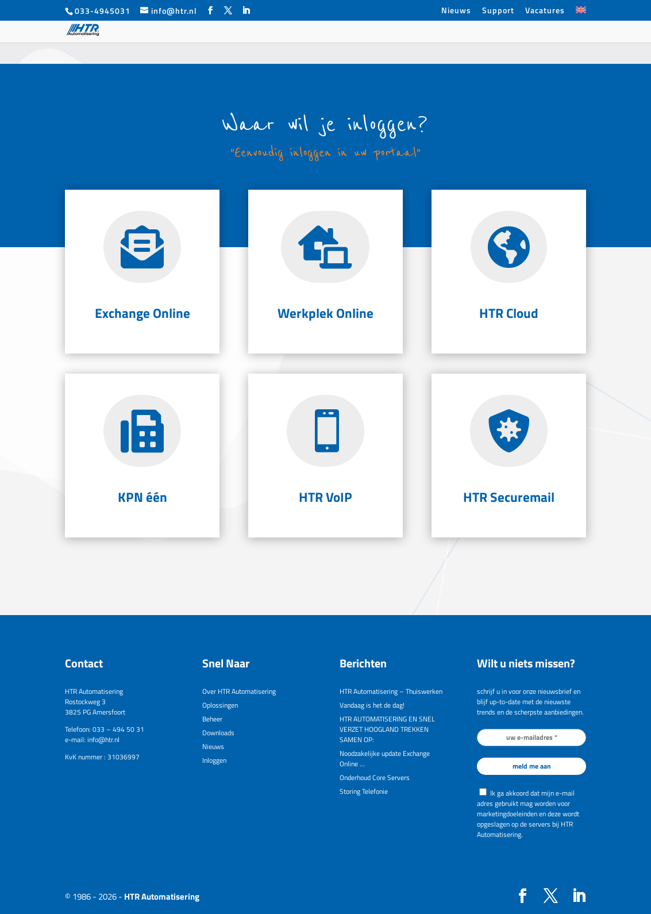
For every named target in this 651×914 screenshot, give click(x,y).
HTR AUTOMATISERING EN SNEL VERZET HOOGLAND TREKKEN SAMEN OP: (387, 729)
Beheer (212, 718)
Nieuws (456, 11)
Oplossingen (220, 705)
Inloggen (214, 760)
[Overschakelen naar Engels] (581, 13)
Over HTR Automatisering (239, 691)
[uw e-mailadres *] (531, 737)
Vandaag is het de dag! (372, 705)
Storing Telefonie (364, 791)
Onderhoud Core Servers (375, 777)
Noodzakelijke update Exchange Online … (385, 758)
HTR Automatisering (161, 896)
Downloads (218, 732)
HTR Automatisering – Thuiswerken (391, 691)
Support (498, 11)
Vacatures (545, 11)
